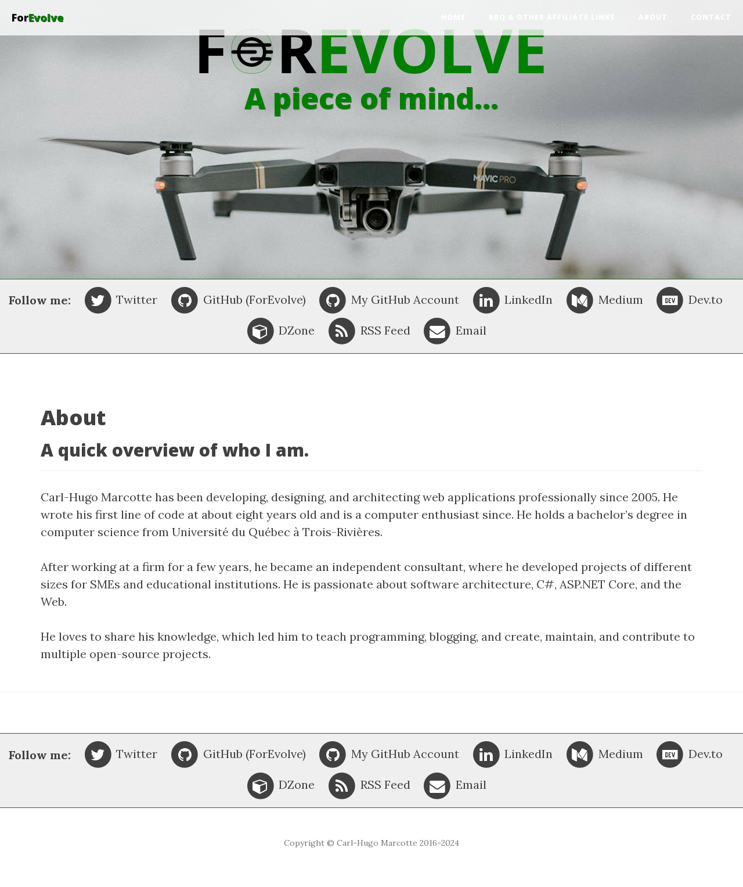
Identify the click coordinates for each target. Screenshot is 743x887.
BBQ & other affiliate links (552, 17)
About (653, 17)
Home (453, 17)
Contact (711, 17)
